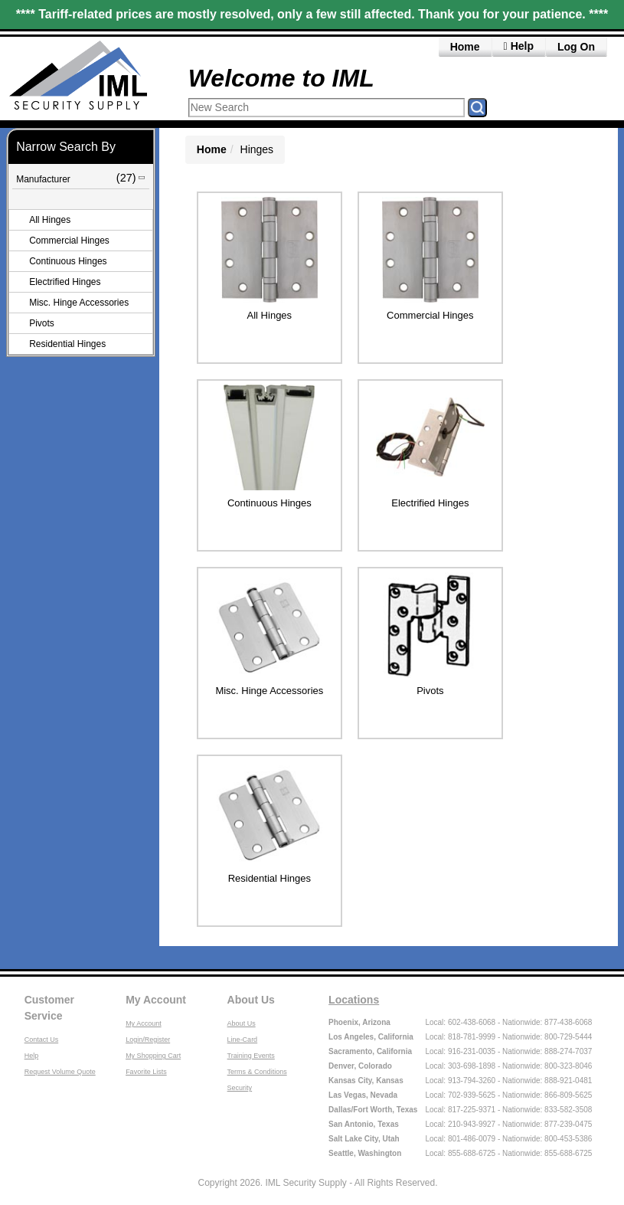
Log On (576, 47)
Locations (353, 1000)
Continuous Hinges (67, 261)
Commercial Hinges (69, 240)
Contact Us (42, 1039)
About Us (251, 1000)
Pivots (41, 323)
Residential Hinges (67, 344)
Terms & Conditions (257, 1072)
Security (240, 1088)
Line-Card (242, 1039)
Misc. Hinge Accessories (79, 302)
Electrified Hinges (64, 282)
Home (465, 47)
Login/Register (148, 1039)
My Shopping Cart (153, 1055)
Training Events (251, 1055)
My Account (156, 1000)
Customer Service (49, 1008)
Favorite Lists (146, 1072)
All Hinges (49, 219)
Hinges (257, 149)
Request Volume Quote (60, 1072)
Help (32, 1055)
